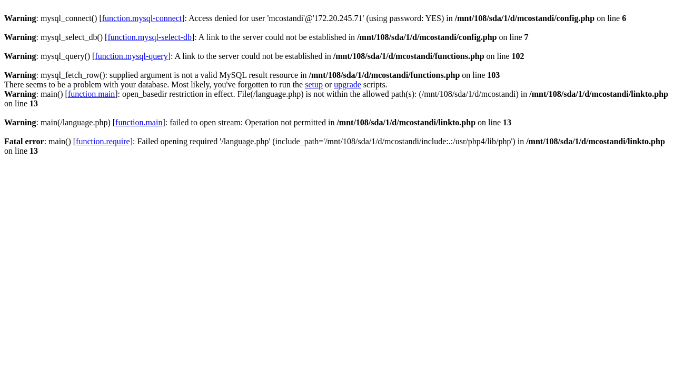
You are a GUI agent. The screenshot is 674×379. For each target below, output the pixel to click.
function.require (103, 141)
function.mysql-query (131, 56)
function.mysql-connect (142, 18)
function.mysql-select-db (149, 37)
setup (314, 84)
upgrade (347, 84)
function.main (91, 93)
